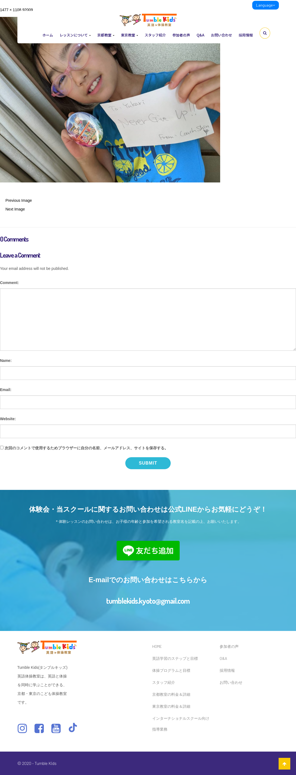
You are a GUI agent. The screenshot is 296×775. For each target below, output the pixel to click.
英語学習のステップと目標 (175, 658)
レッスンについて (75, 35)
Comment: (9, 282)
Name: (6, 360)
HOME (157, 646)
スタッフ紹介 (155, 35)
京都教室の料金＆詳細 (171, 694)
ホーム (47, 35)
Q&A (200, 35)
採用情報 (246, 35)
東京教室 (129, 35)
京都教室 (105, 35)
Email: (5, 390)
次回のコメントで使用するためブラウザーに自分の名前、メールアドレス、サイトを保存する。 (86, 448)
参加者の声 (181, 35)
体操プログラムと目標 (171, 670)
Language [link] (265, 5)
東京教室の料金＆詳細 (171, 706)
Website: (8, 419)
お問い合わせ (221, 35)
